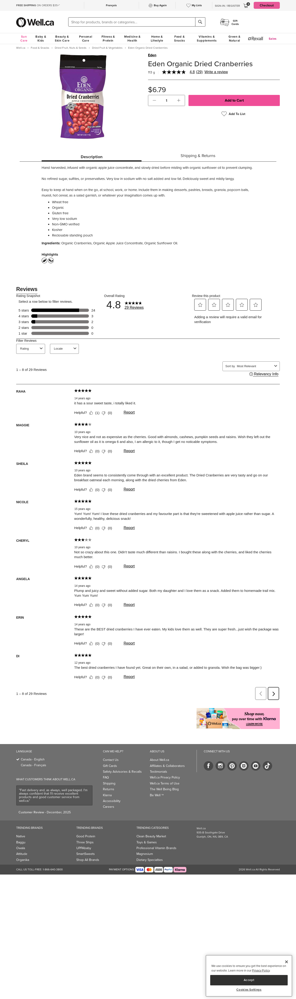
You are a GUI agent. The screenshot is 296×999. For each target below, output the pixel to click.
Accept (249, 980)
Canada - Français (33, 765)
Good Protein (85, 836)
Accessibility (111, 801)
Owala (20, 848)
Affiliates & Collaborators (167, 765)
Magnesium (144, 853)
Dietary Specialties (149, 859)
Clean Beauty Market (151, 836)
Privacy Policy (261, 970)
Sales (273, 39)
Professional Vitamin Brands (156, 848)
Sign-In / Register (227, 5)
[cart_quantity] (166, 100)
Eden (152, 55)
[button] (154, 100)
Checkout (267, 5)
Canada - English (33, 759)
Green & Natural (234, 38)
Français (111, 5)
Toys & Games (146, 842)
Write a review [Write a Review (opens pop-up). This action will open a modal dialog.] (216, 72)
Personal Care (85, 38)
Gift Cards (110, 765)
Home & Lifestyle (157, 38)
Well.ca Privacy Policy (165, 777)
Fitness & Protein (108, 38)
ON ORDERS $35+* (38, 5)
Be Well (157, 795)
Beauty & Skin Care (62, 38)
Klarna (107, 795)
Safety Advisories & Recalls (122, 771)
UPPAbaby (83, 848)
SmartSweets (85, 853)
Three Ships (85, 842)
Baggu (20, 842)
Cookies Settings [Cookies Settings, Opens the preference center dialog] (249, 990)
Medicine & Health (132, 38)
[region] (249, 976)
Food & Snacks (179, 38)
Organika (22, 859)
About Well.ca (159, 759)
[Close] (286, 962)
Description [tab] (91, 157)
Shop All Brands (87, 859)
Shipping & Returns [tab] (198, 156)
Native (20, 836)
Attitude (21, 853)
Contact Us (111, 759)
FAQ (106, 777)
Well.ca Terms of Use (164, 783)
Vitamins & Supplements (207, 38)
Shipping (109, 783)
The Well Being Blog (164, 789)
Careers (108, 806)
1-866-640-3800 (53, 869)
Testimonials (158, 771)
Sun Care (24, 38)
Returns (108, 789)
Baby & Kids (40, 38)
